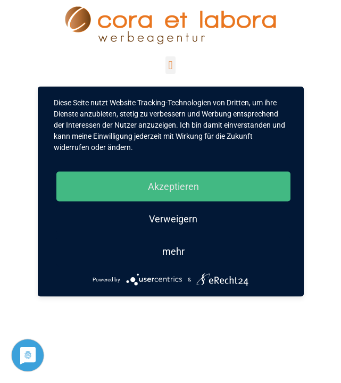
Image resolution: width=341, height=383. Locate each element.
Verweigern (173, 218)
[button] (170, 65)
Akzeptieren (173, 186)
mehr (173, 251)
